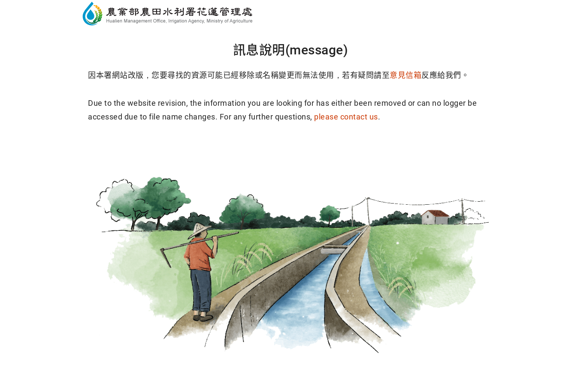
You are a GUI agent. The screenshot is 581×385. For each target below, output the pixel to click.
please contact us (346, 116)
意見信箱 (405, 75)
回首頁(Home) (225, 150)
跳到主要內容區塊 (40, 8)
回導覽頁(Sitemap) (356, 150)
